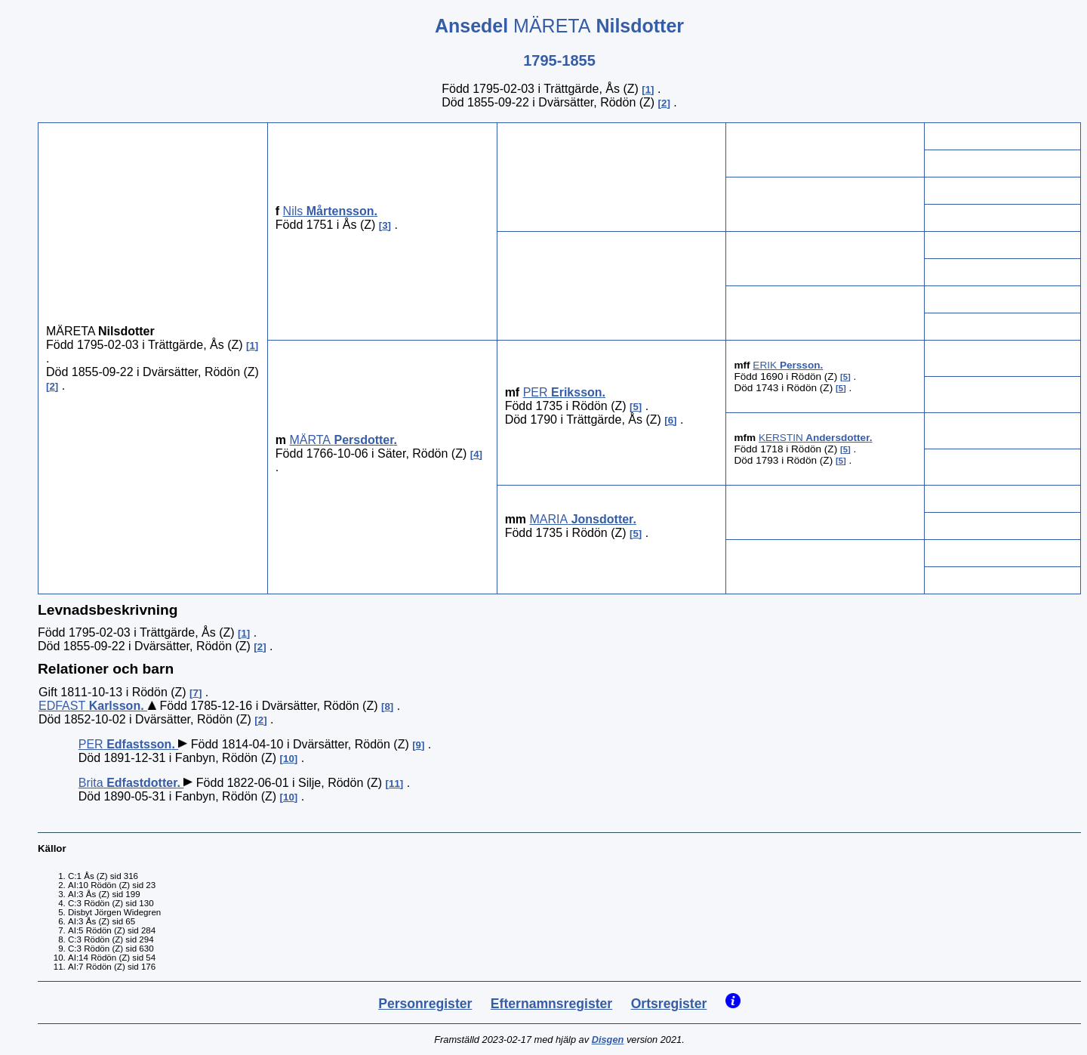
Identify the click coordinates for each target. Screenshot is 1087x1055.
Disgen (608, 1039)
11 (394, 783)
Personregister (425, 1003)
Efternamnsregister (551, 1003)
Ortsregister (669, 1003)
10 (288, 758)
